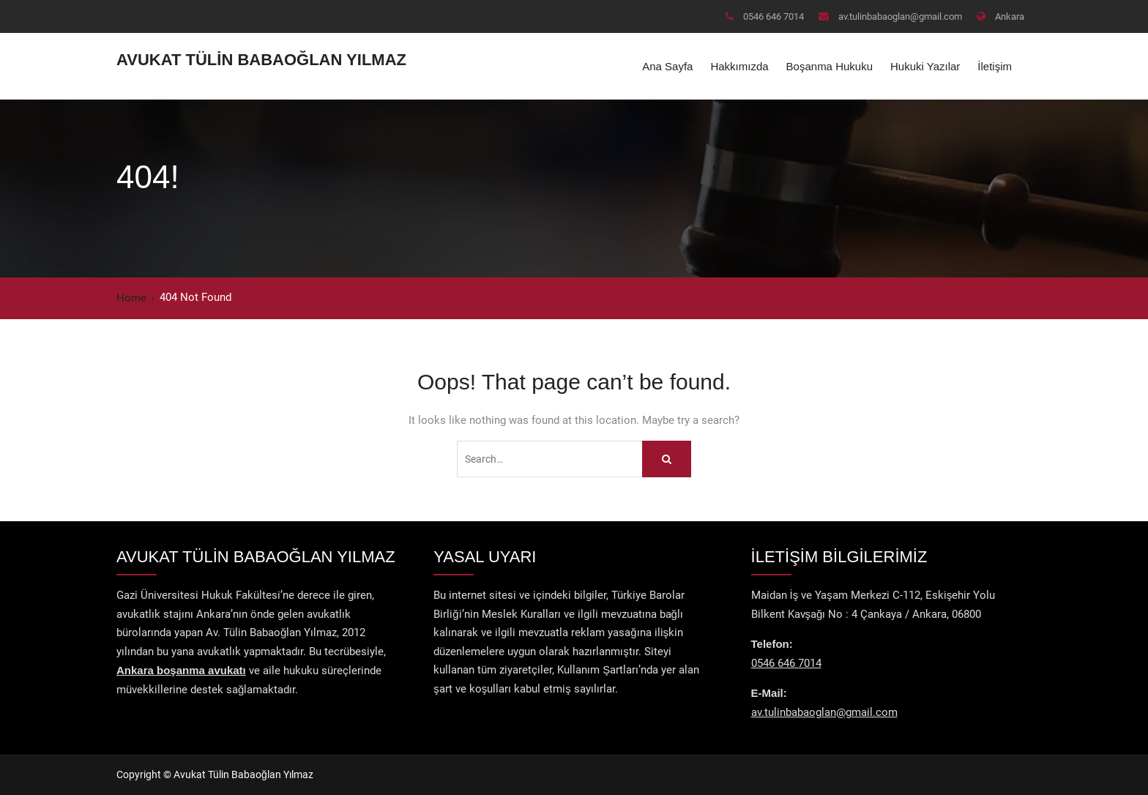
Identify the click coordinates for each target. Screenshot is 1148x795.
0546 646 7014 (773, 16)
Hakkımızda (739, 66)
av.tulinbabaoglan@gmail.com (900, 16)
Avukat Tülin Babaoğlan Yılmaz (261, 60)
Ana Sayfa (667, 66)
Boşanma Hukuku (829, 66)
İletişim (994, 66)
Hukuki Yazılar (925, 66)
